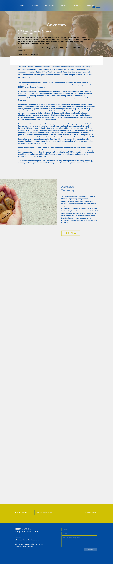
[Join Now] (70, 233)
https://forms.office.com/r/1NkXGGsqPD (35, 44)
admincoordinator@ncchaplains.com (27, 540)
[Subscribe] (90, 512)
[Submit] (90, 549)
